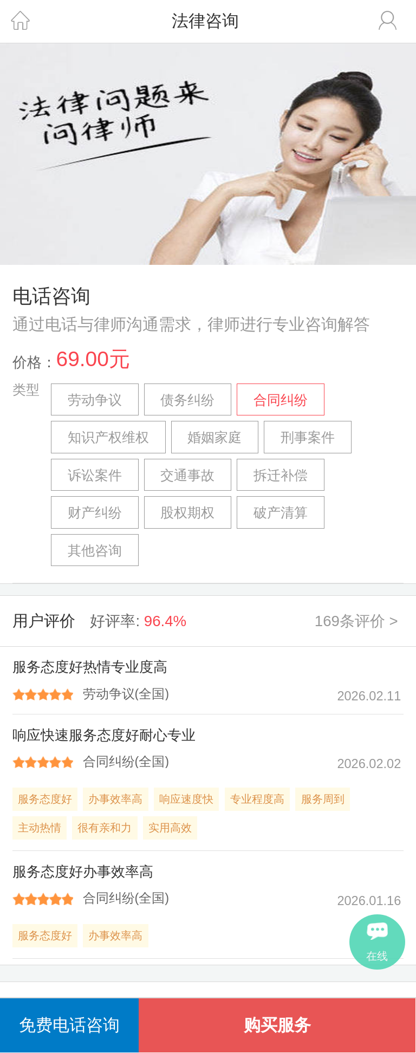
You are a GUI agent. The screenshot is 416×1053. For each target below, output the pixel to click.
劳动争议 (95, 400)
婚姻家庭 (214, 437)
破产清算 (280, 512)
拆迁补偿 (280, 475)
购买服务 (277, 1025)
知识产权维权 (108, 437)
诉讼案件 (95, 475)
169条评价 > (356, 621)
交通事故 (187, 475)
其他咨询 (95, 550)
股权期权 (187, 512)
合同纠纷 (280, 400)
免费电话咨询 (69, 1025)
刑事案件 (308, 437)
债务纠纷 (187, 400)
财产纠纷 (95, 512)
